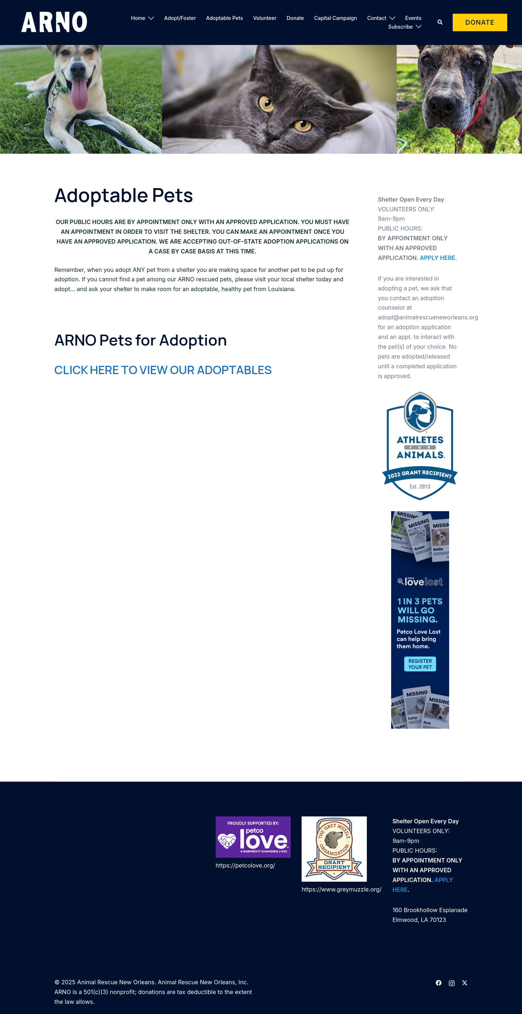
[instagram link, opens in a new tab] (452, 982)
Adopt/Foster (180, 18)
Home (138, 18)
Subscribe (400, 27)
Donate (295, 18)
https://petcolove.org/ (245, 865)
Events (413, 18)
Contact (376, 18)
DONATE (479, 22)
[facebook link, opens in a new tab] (439, 982)
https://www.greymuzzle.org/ (342, 889)
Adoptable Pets (224, 18)
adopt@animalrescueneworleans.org (428, 317)
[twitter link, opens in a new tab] (465, 982)
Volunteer (265, 18)
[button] (440, 22)
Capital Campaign (335, 18)
